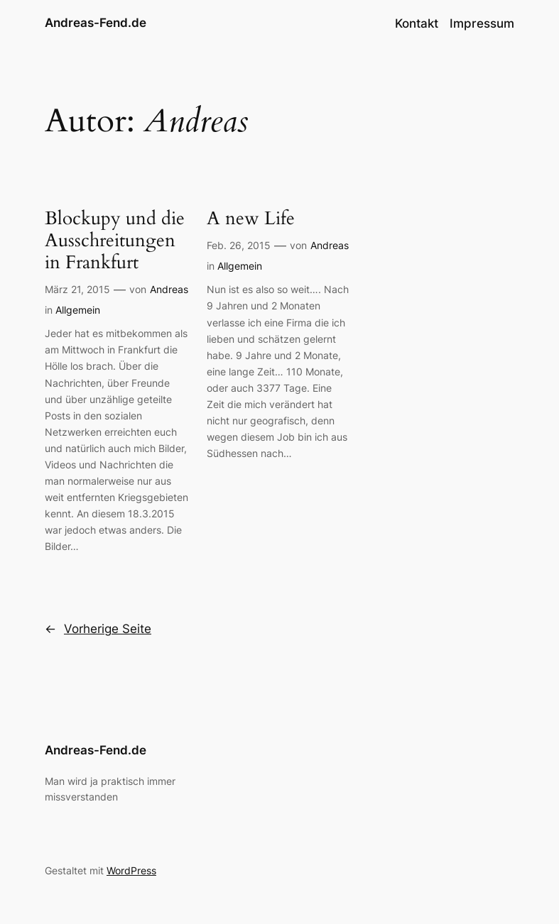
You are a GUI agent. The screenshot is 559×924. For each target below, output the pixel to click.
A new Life (251, 218)
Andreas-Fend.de (95, 23)
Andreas (169, 289)
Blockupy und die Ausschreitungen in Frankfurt (115, 240)
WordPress (131, 870)
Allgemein (77, 310)
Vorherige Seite (98, 629)
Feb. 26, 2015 (239, 245)
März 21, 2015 (77, 289)
